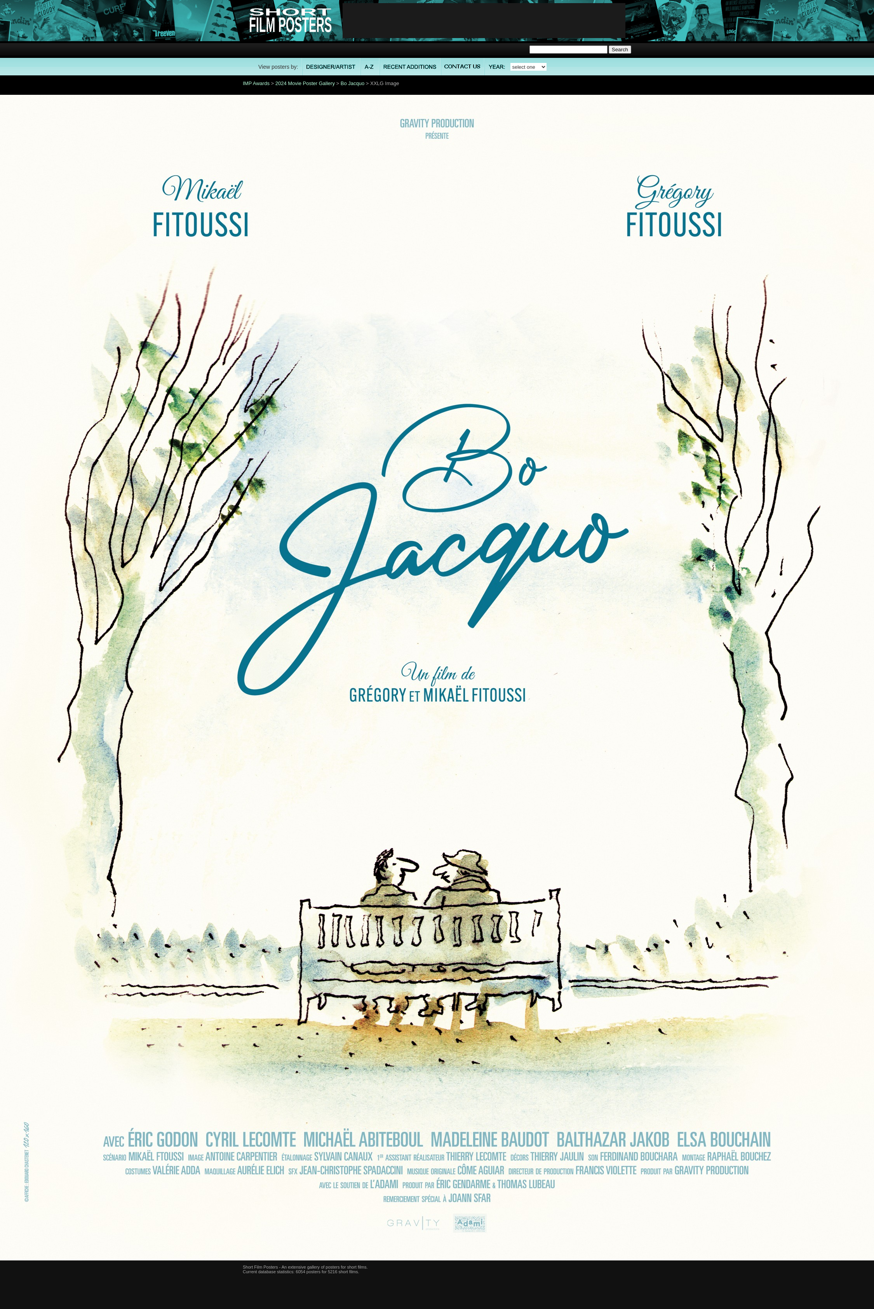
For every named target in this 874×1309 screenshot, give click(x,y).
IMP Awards (256, 83)
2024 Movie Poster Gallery (305, 83)
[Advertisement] (484, 20)
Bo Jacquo (352, 83)
